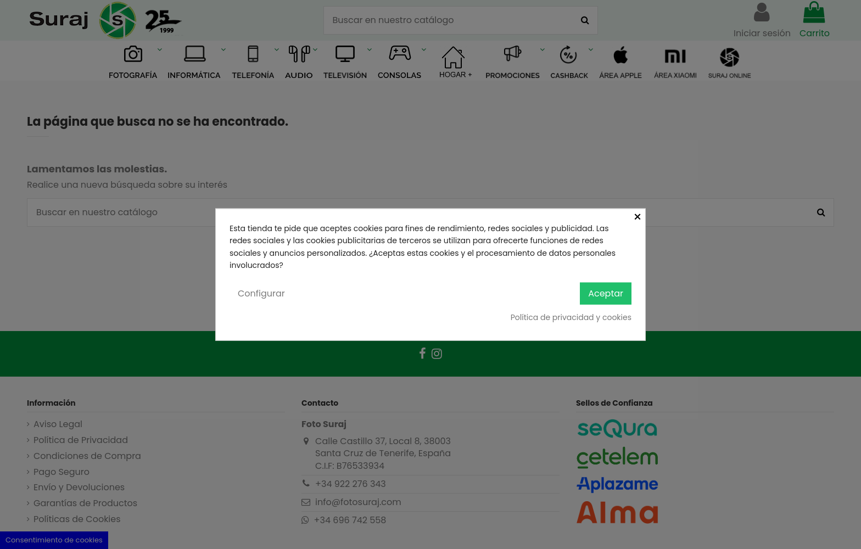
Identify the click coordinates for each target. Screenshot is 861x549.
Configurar (261, 293)
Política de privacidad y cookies (571, 317)
